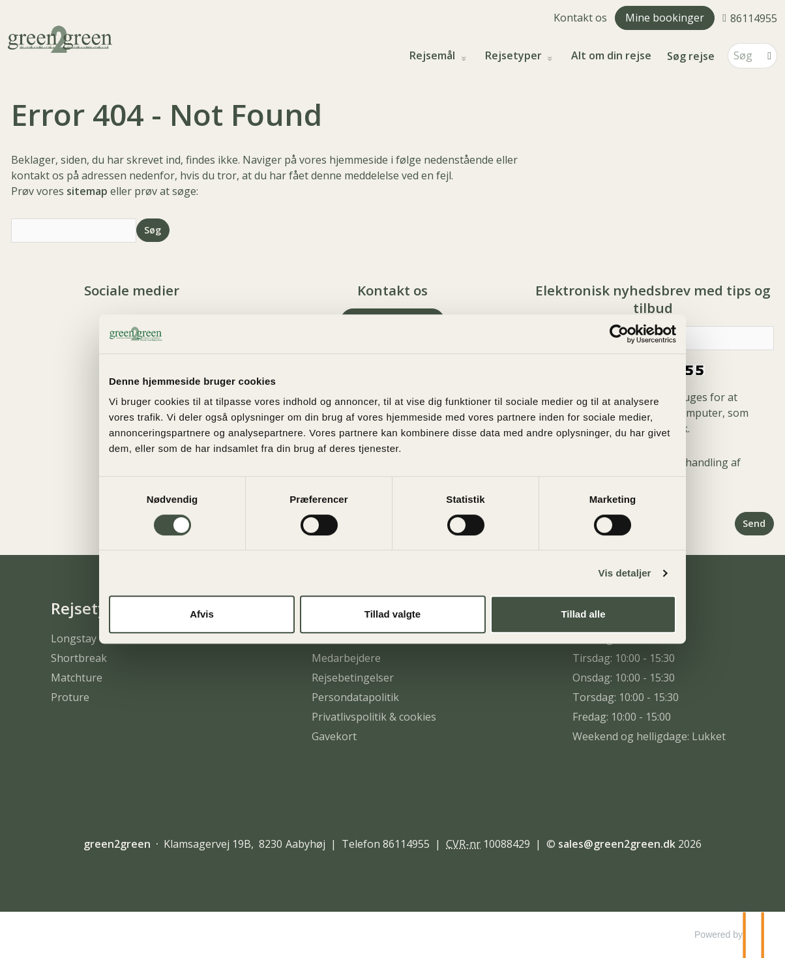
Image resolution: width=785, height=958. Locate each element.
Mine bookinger (664, 17)
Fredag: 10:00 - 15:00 (621, 717)
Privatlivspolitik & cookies (374, 717)
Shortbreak (79, 658)
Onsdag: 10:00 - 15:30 (623, 677)
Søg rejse (691, 56)
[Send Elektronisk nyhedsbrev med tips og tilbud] (754, 523)
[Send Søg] (153, 229)
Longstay (73, 638)
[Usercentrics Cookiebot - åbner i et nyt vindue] (619, 334)
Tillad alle (583, 614)
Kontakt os (580, 17)
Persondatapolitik (355, 697)
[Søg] (743, 56)
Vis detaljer (625, 572)
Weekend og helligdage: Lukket (649, 736)
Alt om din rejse (611, 56)
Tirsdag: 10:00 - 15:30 (623, 658)
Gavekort (334, 736)
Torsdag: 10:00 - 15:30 (625, 697)
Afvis (202, 614)
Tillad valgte (392, 614)
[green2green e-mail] (616, 844)
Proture (70, 697)
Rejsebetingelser (353, 677)
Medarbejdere (346, 658)
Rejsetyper (514, 56)
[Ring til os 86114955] (750, 17)
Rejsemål (433, 56)
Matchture (76, 677)
